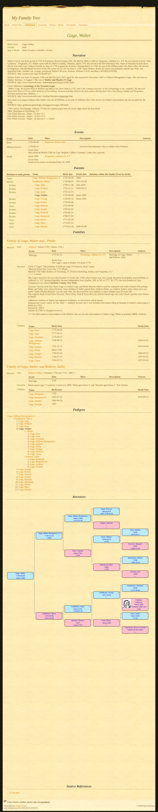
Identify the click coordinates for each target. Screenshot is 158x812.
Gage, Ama (34, 334)
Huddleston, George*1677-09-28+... (106, 595)
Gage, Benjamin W (37, 397)
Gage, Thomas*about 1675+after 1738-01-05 (106, 511)
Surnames (42, 25)
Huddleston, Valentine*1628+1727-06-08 (135, 588)
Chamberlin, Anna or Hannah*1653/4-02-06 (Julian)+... (135, 630)
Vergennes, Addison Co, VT (57, 156)
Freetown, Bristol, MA (55, 142)
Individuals (30, 25)
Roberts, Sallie (34, 373)
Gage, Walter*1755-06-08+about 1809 (20, 576)
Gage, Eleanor (41, 226)
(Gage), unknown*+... (106, 525)
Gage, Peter (34, 330)
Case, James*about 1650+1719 (135, 616)
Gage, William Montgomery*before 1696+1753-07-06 (78, 518)
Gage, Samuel (35, 347)
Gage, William (41, 188)
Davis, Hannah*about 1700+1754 (77, 553)
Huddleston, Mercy (41, 181)
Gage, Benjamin (42, 216)
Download (83, 25)
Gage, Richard (41, 212)
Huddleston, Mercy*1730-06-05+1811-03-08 (49, 616)
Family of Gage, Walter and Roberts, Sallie (36, 366)
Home (6, 25)
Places (52, 25)
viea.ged (15, 792)
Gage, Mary (40, 223)
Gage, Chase (34, 360)
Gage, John (40, 185)
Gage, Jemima (35, 401)
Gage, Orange (35, 354)
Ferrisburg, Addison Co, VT (93, 255)
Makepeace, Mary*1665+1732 (106, 567)
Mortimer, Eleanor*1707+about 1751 (77, 623)
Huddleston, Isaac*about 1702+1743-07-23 (77, 609)
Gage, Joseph (41, 209)
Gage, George (41, 199)
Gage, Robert (41, 202)
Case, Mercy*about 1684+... (106, 623)
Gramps (18, 806)
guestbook (45, 802)
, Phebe (31, 247)
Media (60, 25)
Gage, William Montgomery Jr (46, 178)
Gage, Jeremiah (36, 337)
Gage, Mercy (41, 219)
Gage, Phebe (34, 350)
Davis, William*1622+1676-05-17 (135, 532)
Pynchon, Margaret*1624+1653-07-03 (135, 546)
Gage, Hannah (41, 205)
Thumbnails (71, 25)
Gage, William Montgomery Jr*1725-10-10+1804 (49, 536)
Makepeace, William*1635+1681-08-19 (135, 560)
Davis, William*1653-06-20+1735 (106, 539)
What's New (17, 25)
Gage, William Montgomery (35, 342)
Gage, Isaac (40, 192)
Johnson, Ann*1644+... (135, 574)
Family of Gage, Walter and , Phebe (31, 241)
